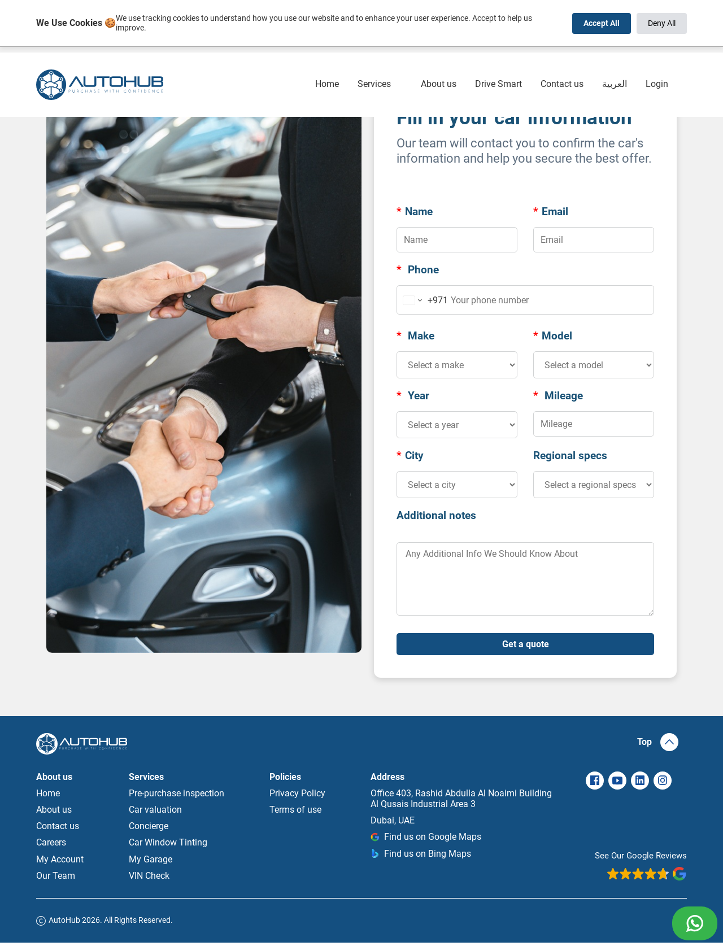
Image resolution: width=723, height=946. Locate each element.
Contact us (562, 65)
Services (374, 65)
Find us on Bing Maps (421, 857)
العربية (614, 65)
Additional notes (436, 515)
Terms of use (295, 813)
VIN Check (149, 879)
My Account (60, 862)
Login (657, 65)
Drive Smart (498, 65)
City (410, 455)
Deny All (662, 23)
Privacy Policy (297, 796)
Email (550, 211)
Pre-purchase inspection (176, 796)
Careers (51, 845)
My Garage (150, 862)
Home (327, 65)
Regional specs (570, 455)
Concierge (148, 829)
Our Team (55, 879)
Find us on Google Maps (426, 840)
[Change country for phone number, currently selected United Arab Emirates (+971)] (423, 299)
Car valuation (155, 813)
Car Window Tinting (168, 845)
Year (413, 395)
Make (415, 335)
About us (438, 65)
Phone (418, 269)
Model (552, 335)
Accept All (601, 23)
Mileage (558, 395)
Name (415, 211)
